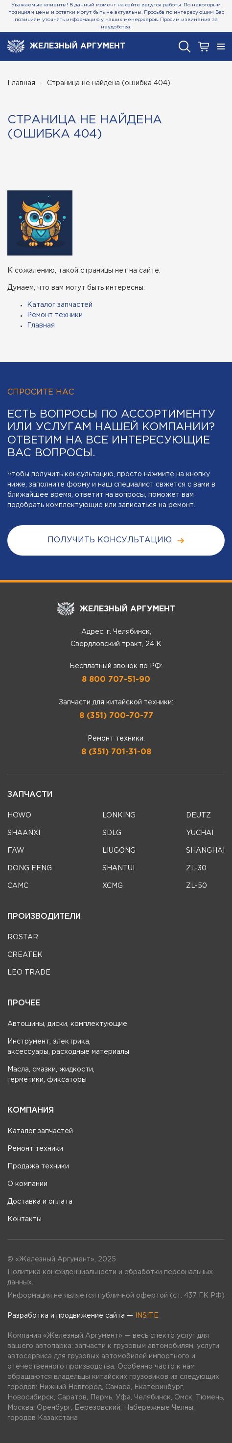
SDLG (111, 833)
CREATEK (25, 955)
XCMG (112, 886)
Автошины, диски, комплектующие (67, 1024)
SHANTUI (118, 868)
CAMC (17, 886)
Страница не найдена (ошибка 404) (108, 83)
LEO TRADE (28, 973)
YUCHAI (199, 833)
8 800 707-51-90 (116, 679)
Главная (21, 83)
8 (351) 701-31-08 (116, 752)
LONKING (119, 815)
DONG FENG (29, 868)
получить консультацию (116, 540)
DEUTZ (198, 815)
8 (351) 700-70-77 (116, 716)
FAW (15, 851)
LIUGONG (119, 851)
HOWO (19, 815)
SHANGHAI (205, 851)
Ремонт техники (55, 315)
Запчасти (29, 794)
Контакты (24, 1219)
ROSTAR (22, 937)
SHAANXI (23, 833)
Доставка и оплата (39, 1202)
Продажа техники (38, 1166)
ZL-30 (196, 868)
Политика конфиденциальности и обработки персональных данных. (110, 1277)
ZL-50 (196, 886)
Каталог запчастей (60, 305)
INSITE (147, 1316)
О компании (27, 1184)
